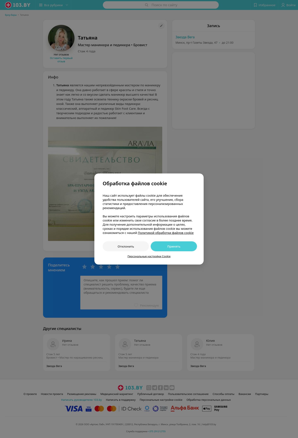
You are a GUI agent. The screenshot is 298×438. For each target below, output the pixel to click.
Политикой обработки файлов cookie (166, 233)
